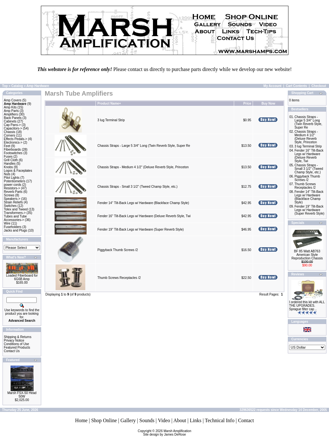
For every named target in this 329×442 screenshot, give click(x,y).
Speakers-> (12, 199)
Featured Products (17, 347)
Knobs (8, 167)
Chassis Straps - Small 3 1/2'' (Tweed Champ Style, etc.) (137, 186)
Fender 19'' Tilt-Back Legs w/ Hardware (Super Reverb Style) (140, 229)
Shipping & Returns (17, 337)
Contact (246, 420)
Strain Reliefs (13, 202)
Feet (7, 146)
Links (195, 420)
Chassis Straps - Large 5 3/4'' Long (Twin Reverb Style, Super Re (143, 145)
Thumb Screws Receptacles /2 (119, 278)
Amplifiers (11, 114)
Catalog (17, 86)
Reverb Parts (13, 191)
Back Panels (13, 118)
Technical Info (219, 420)
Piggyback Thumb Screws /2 (117, 250)
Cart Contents (296, 86)
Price (247, 103)
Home (81, 420)
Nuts (7, 174)
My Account (272, 86)
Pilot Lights (11, 177)
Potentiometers (14, 181)
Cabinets (10, 121)
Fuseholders (12, 227)
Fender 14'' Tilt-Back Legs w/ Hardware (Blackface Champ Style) (143, 203)
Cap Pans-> (12, 125)
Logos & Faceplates (18, 170)
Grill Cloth (11, 160)
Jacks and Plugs (15, 230)
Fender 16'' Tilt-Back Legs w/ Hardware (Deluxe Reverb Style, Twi (144, 216)
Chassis (9, 132)
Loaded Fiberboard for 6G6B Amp (22, 277)
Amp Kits (10, 107)
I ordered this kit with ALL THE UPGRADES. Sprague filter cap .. (307, 305)
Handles (10, 163)
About (179, 420)
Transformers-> (15, 213)
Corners (9, 135)
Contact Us (11, 351)
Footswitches (13, 153)
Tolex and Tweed (16, 209)
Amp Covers (12, 100)
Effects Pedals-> (15, 139)
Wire (7, 223)
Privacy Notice (14, 340)
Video (164, 420)
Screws (9, 195)
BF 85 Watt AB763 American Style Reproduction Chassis (307, 254)
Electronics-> (13, 142)
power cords (12, 184)
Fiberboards (12, 149)
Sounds (146, 420)
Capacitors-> (13, 128)
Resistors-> (12, 188)
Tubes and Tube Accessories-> (15, 218)
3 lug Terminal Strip (111, 120)
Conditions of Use (16, 344)
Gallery (128, 420)
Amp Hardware (38, 86)
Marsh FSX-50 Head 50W (21, 394)
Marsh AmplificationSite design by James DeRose (167, 432)
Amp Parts (11, 111)
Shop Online (104, 420)
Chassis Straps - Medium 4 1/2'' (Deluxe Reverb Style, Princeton (143, 167)
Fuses (8, 156)
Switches (10, 206)
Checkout (318, 86)
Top (5, 86)
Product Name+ (109, 103)
